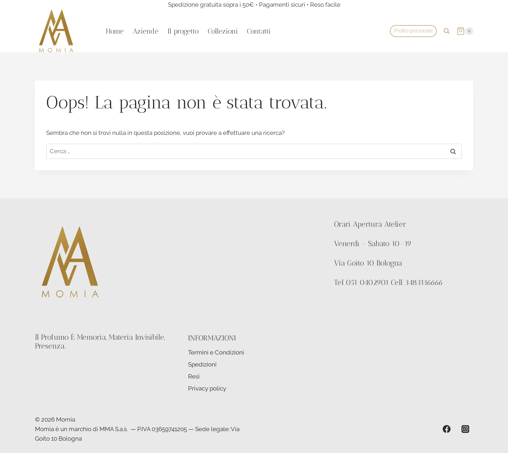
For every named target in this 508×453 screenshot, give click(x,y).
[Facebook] (446, 429)
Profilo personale (413, 31)
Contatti (259, 31)
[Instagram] (465, 429)
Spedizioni (202, 364)
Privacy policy (207, 388)
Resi (194, 376)
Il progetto (183, 31)
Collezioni (223, 31)
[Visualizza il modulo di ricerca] (446, 31)
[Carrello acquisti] (464, 30)
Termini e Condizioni (216, 352)
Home (114, 31)
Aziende (145, 31)
